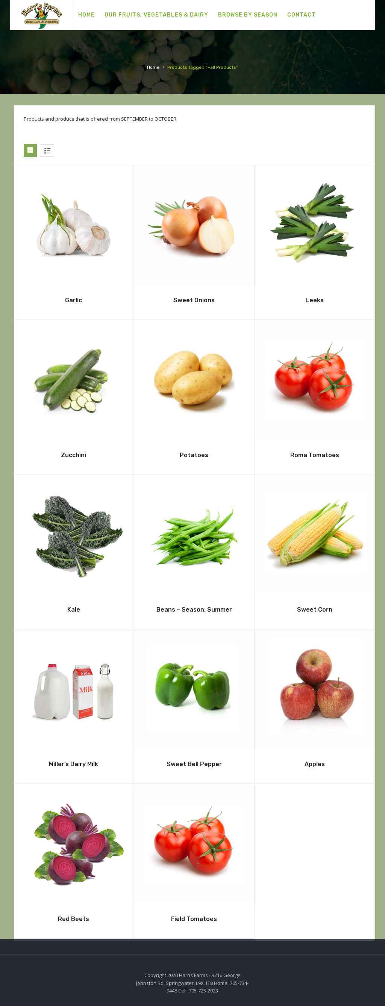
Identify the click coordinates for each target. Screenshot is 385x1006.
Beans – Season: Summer (194, 609)
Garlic (73, 300)
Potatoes (194, 455)
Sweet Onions (194, 300)
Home (153, 67)
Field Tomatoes (194, 919)
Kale (73, 609)
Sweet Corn (314, 609)
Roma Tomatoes (314, 455)
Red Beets (73, 919)
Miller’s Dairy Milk (73, 764)
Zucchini (73, 455)
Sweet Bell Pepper (194, 764)
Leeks (315, 300)
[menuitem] (86, 15)
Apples (315, 764)
